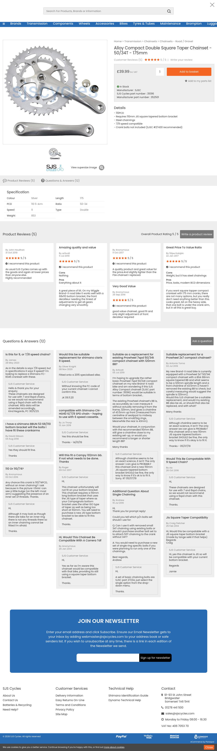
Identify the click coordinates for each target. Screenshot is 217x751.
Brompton (194, 23)
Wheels (84, 23)
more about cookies (114, 747)
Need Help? (10, 710)
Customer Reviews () (128, 59)
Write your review (181, 59)
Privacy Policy (65, 710)
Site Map (61, 714)
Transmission (37, 23)
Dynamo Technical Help (125, 700)
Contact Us (10, 700)
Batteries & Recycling (17, 705)
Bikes (124, 23)
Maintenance (170, 23)
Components (63, 23)
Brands (15, 23)
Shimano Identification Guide (128, 696)
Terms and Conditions (71, 705)
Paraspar (210, 741)
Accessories (105, 23)
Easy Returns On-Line (70, 700)
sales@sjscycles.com (180, 713)
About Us (9, 696)
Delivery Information (69, 696)
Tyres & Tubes (144, 23)
